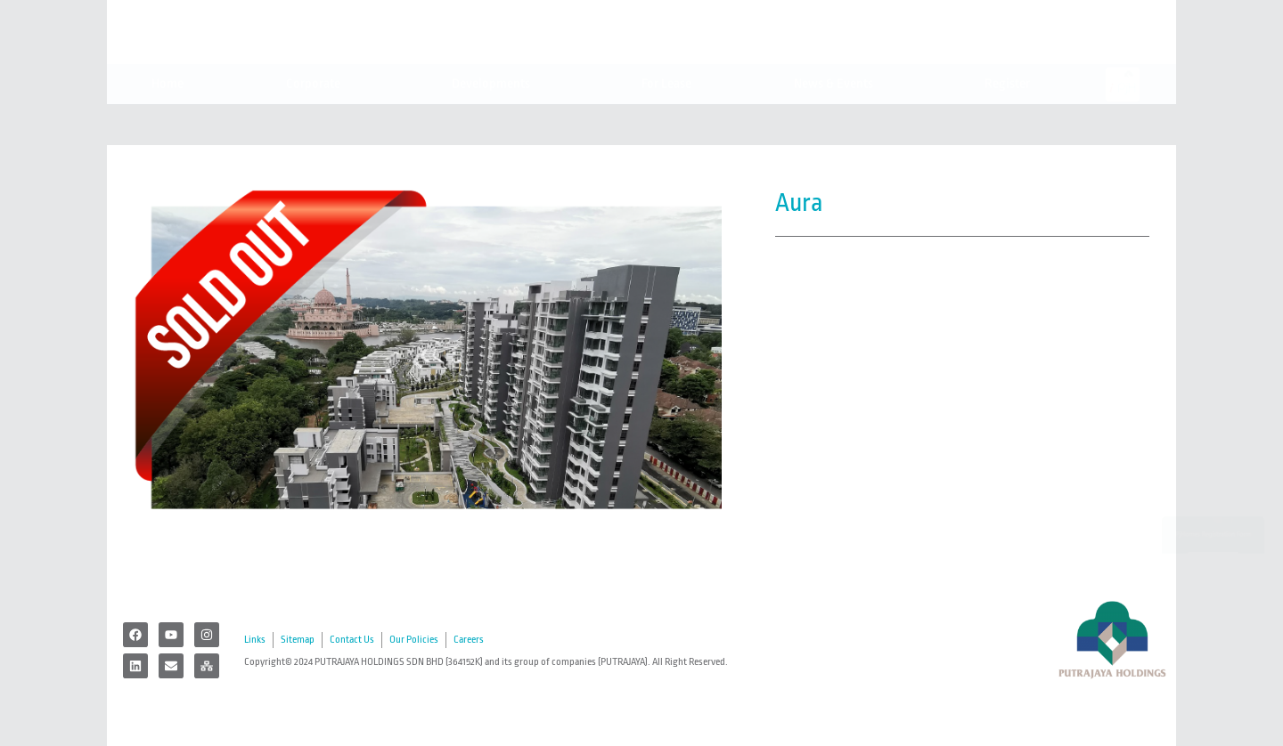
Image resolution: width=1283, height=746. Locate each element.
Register (1012, 119)
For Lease (666, 118)
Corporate (317, 119)
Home (167, 118)
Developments (495, 119)
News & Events (838, 119)
